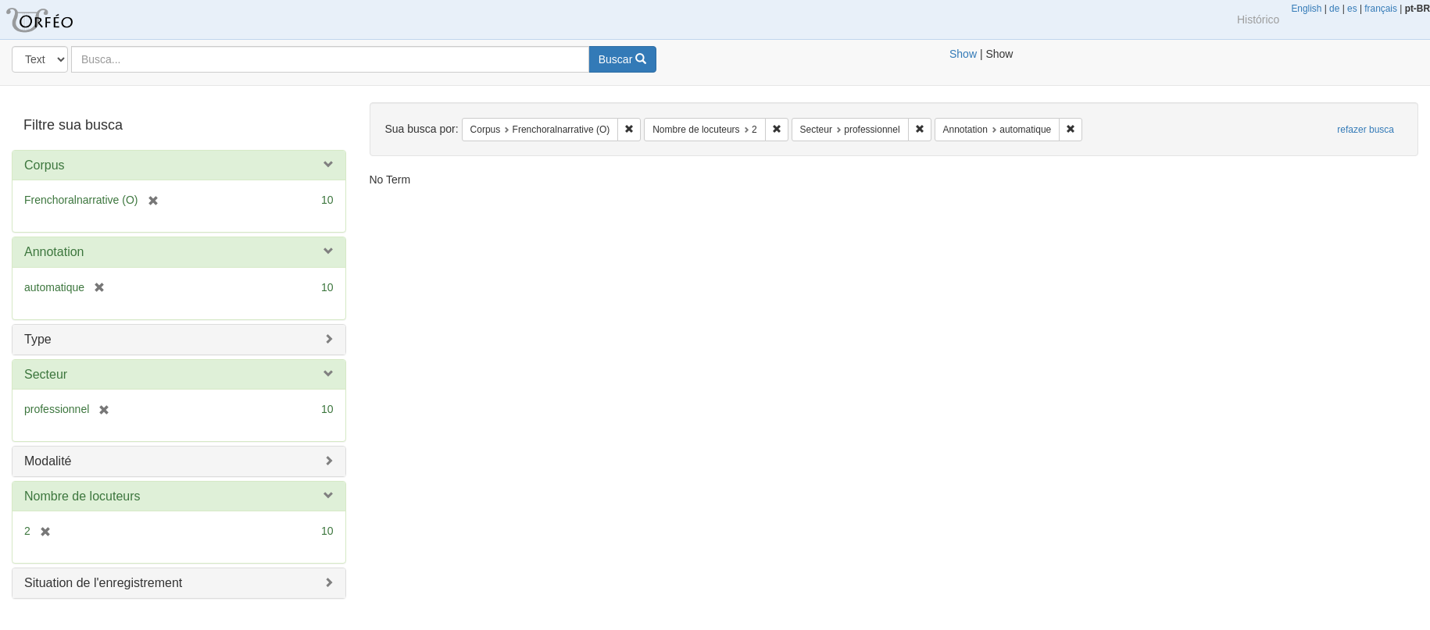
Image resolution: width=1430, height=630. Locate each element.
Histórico (1258, 19)
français (1380, 8)
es (1352, 8)
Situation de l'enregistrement (103, 582)
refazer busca (1365, 129)
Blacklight (58, 19)
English (1306, 8)
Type (38, 339)
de (1334, 8)
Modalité (47, 461)
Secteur (45, 374)
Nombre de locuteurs (82, 496)
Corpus (44, 165)
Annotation (54, 251)
